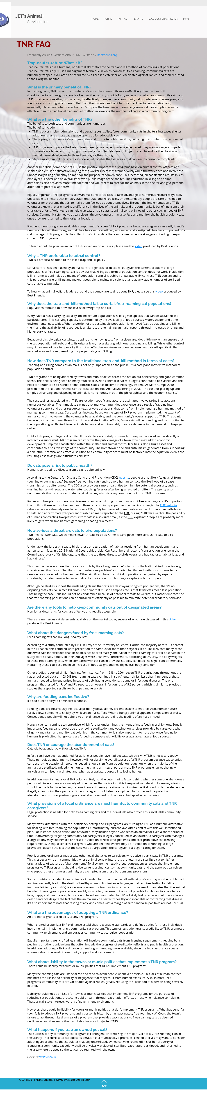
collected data (46, 676)
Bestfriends (104, 55)
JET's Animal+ (29, 16)
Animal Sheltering (118, 389)
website (124, 477)
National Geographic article (84, 550)
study (51, 645)
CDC (127, 513)
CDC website (168, 505)
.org (114, 55)
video (138, 246)
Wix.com (85, 1079)
